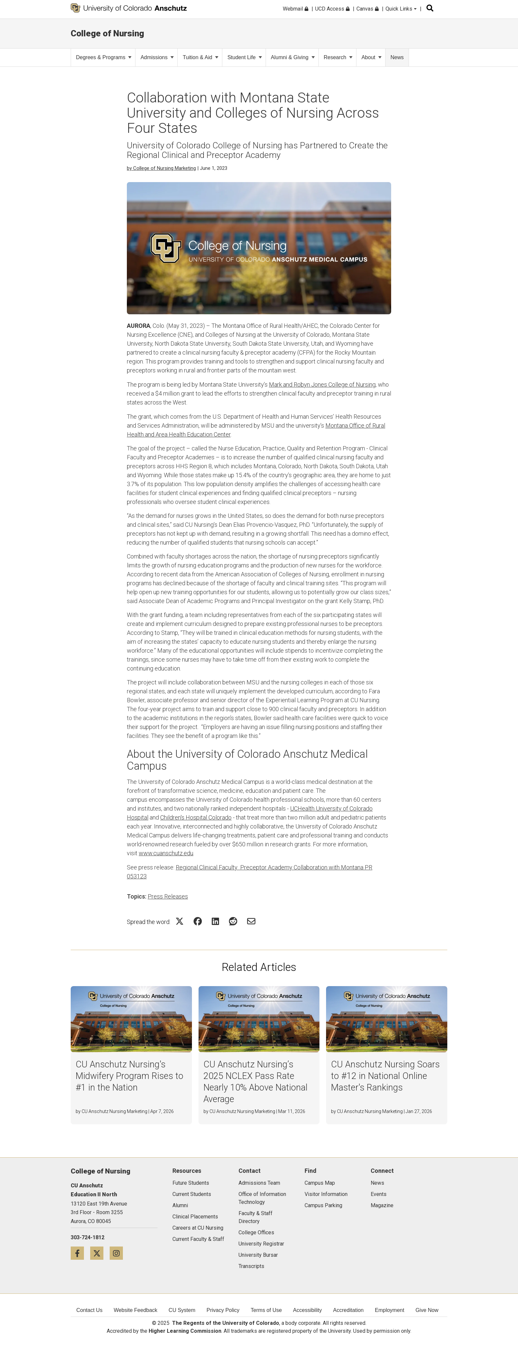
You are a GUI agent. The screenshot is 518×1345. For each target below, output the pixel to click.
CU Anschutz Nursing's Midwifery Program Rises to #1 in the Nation (129, 1076)
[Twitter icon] (100, 1253)
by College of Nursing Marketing (161, 168)
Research (338, 57)
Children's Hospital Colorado (196, 817)
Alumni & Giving (293, 57)
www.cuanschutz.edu (166, 853)
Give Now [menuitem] (427, 1310)
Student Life (244, 57)
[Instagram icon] (119, 1253)
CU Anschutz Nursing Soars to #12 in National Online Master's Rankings (385, 1076)
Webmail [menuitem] (295, 9)
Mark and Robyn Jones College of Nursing (322, 384)
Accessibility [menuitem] (307, 1310)
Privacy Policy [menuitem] (223, 1310)
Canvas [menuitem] (367, 9)
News (397, 57)
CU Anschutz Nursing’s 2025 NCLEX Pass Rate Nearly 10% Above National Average (256, 1081)
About (371, 57)
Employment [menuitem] (389, 1310)
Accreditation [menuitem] (348, 1310)
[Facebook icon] (80, 1253)
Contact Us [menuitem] (89, 1310)
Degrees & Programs (103, 57)
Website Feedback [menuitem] (135, 1310)
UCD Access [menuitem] (332, 9)
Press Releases (168, 896)
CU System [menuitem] (181, 1310)
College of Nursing (107, 33)
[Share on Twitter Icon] (179, 921)
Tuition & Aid (200, 57)
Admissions (157, 57)
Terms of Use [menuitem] (266, 1310)
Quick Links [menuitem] (401, 9)
